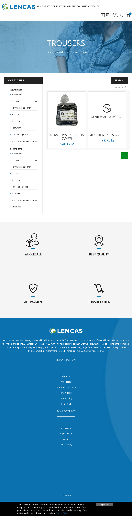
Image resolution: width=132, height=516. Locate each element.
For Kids (24, 114)
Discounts (16, 206)
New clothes (52, 6)
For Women (24, 94)
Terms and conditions (66, 387)
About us (41, 6)
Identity (66, 439)
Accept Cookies (104, 504)
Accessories (17, 121)
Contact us (66, 403)
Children (24, 173)
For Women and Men (24, 107)
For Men (24, 101)
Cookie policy (66, 398)
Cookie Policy (62, 512)
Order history (66, 444)
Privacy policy (66, 392)
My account (66, 428)
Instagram (66, 495)
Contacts (94, 6)
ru (114, 15)
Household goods (20, 134)
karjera (85, 6)
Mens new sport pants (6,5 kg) (67, 136)
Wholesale (76, 6)
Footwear (24, 127)
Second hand (65, 6)
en (108, 15)
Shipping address (66, 433)
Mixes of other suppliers (24, 141)
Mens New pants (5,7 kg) (107, 135)
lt (103, 15)
